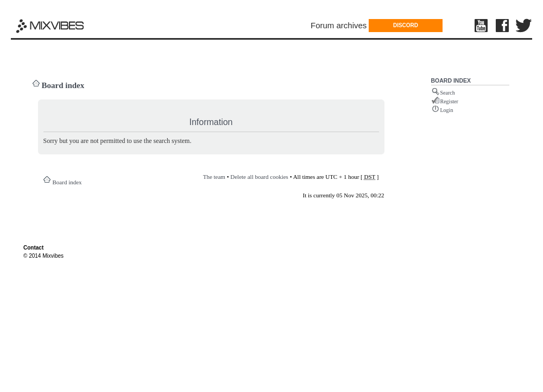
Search (447, 93)
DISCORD (405, 25)
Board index (63, 85)
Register (449, 101)
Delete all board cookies (259, 176)
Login (446, 110)
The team (214, 176)
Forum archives (339, 25)
